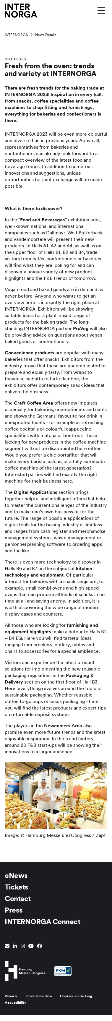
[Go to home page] (21, 10)
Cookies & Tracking (76, 996)
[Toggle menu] (101, 10)
